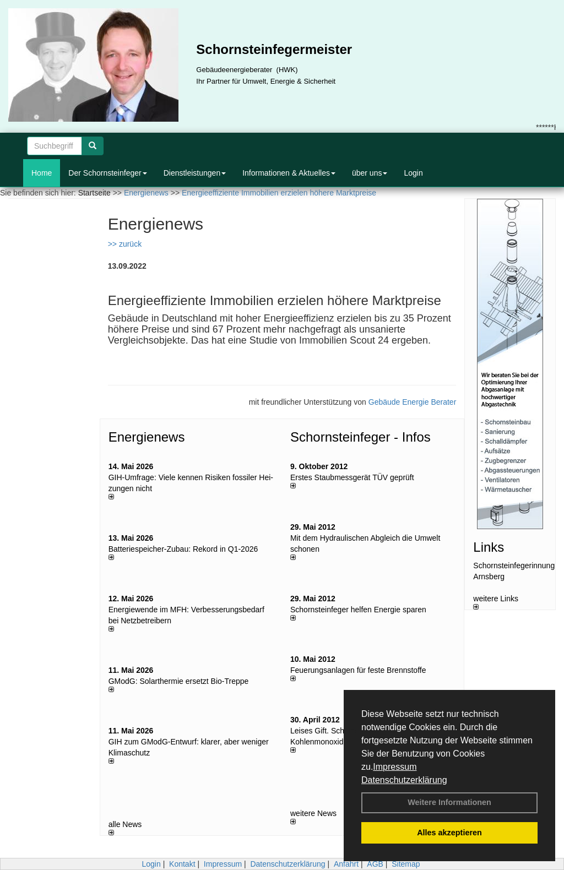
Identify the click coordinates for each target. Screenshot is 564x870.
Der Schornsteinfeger (107, 172)
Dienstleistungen (195, 172)
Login (413, 172)
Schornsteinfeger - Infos (360, 436)
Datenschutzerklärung (404, 780)
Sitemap (406, 864)
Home (41, 172)
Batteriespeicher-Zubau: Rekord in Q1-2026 (183, 549)
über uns (369, 172)
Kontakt (182, 864)
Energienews (147, 436)
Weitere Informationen (449, 802)
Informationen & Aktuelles (288, 172)
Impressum (394, 766)
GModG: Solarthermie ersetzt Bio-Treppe (179, 681)
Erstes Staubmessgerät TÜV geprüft (352, 477)
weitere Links (495, 602)
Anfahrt (346, 864)
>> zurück (125, 244)
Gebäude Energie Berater (412, 402)
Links (488, 547)
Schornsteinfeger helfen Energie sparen (358, 609)
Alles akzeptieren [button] (449, 832)
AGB (375, 864)
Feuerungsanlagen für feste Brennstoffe (358, 670)
